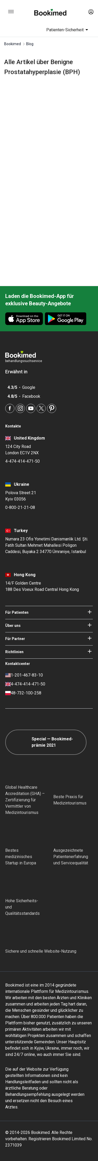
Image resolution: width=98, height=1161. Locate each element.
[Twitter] (41, 408)
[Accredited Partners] (62, 833)
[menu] (11, 12)
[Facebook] (9, 408)
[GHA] (14, 770)
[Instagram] (20, 408)
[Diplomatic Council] (14, 884)
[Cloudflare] (40, 934)
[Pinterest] (51, 408)
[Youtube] (30, 408)
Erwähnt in (19, 371)
